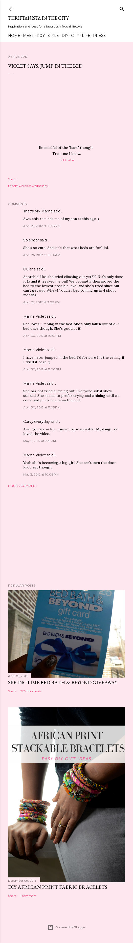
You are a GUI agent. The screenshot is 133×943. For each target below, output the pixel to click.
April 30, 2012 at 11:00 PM (42, 369)
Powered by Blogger (66, 927)
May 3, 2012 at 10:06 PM (41, 474)
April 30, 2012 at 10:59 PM (42, 336)
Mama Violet (34, 316)
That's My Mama (38, 211)
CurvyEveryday (36, 421)
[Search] (122, 8)
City (75, 35)
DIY (65, 35)
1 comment (28, 896)
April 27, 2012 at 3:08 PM (41, 302)
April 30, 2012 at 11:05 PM (41, 407)
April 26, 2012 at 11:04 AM (41, 255)
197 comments (30, 691)
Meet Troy (34, 35)
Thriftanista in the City (38, 18)
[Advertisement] (66, 535)
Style (53, 35)
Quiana (29, 269)
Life (86, 35)
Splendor (31, 240)
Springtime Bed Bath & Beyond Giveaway (62, 682)
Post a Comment (22, 486)
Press (99, 35)
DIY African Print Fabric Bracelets (57, 887)
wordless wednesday (33, 186)
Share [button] (12, 179)
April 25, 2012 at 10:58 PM (41, 226)
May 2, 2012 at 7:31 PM (39, 441)
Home (14, 35)
